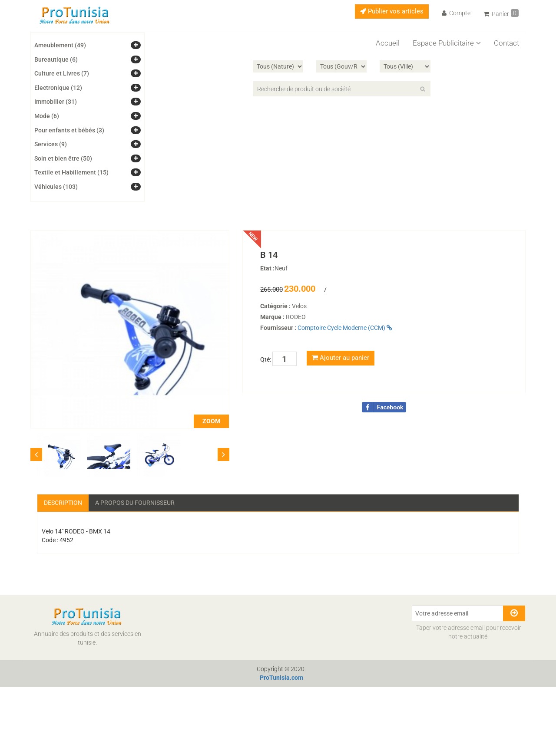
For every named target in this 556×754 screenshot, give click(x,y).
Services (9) (50, 144)
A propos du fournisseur (135, 502)
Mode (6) (46, 115)
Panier (501, 13)
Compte (456, 13)
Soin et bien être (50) (63, 158)
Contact (506, 43)
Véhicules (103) (56, 186)
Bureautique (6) (56, 59)
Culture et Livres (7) (61, 73)
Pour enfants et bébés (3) (69, 130)
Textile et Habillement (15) (71, 172)
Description (63, 502)
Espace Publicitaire (447, 43)
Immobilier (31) (55, 101)
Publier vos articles (392, 11)
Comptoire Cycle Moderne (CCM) (345, 327)
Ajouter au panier (340, 358)
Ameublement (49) (60, 45)
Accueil (388, 43)
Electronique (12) (58, 87)
